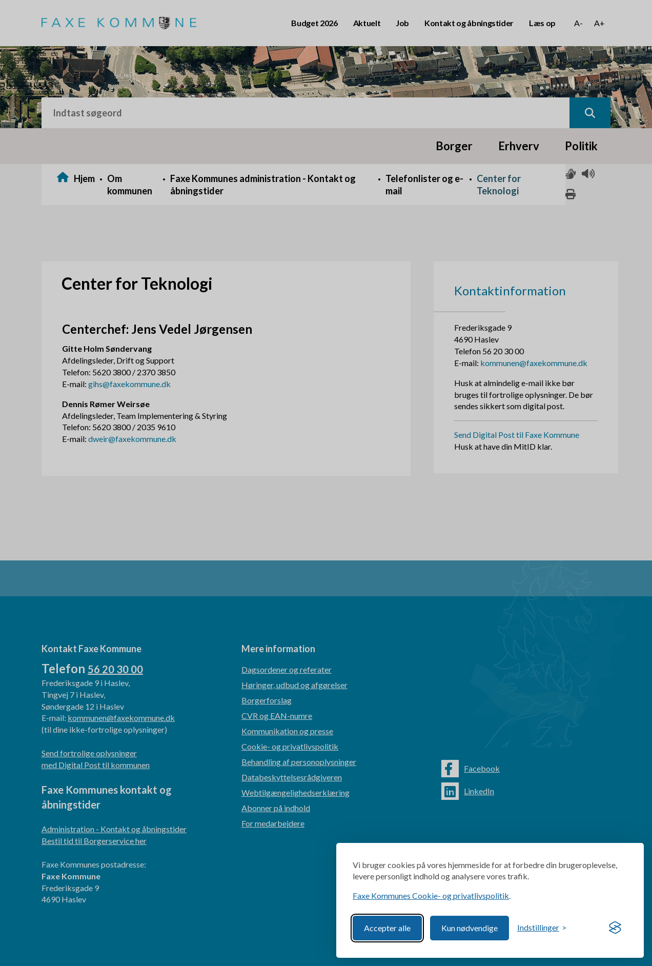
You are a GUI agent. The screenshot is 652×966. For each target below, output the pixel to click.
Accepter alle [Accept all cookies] (387, 928)
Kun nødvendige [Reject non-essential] (469, 928)
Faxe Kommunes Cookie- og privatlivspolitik (431, 895)
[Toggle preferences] (541, 927)
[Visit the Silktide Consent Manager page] (615, 928)
